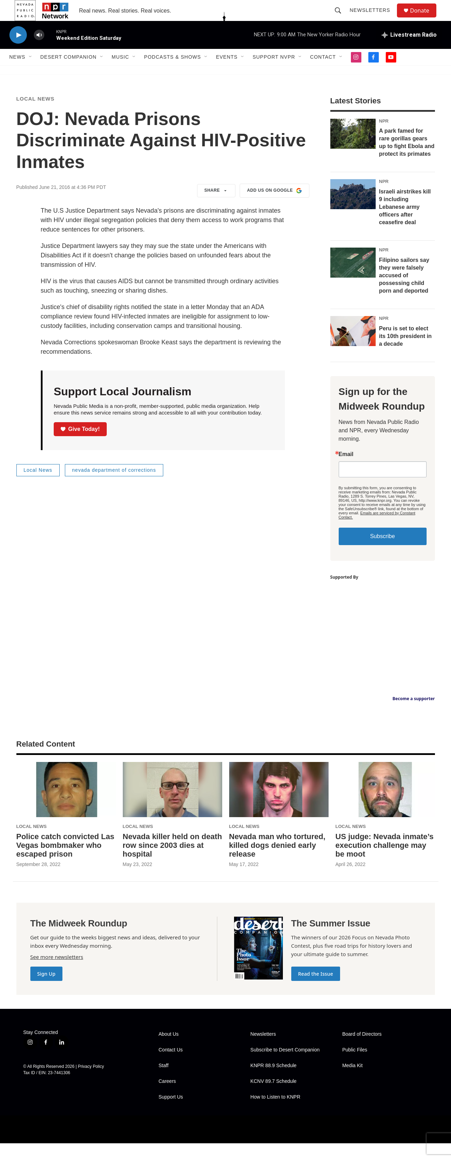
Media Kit (352, 1081)
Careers (167, 1097)
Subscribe (382, 552)
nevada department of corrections (114, 486)
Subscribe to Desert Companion (285, 1065)
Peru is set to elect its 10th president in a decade (405, 351)
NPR (384, 136)
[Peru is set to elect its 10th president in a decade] (353, 347)
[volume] (39, 51)
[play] (18, 51)
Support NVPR (274, 72)
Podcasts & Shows (172, 72)
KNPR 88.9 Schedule (273, 1081)
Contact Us (171, 1065)
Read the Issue (315, 989)
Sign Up (46, 989)
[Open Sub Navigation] (30, 72)
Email (346, 470)
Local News (35, 114)
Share (216, 206)
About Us (169, 1049)
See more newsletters (56, 972)
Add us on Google (274, 206)
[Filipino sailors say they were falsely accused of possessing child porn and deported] (353, 278)
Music (120, 72)
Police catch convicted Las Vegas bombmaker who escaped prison (65, 861)
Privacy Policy (91, 1082)
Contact (323, 72)
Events (227, 72)
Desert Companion (68, 72)
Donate (424, 18)
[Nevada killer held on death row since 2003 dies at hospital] (172, 805)
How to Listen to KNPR (275, 1112)
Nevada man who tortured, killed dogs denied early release (277, 861)
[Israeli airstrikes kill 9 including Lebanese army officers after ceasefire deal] (353, 210)
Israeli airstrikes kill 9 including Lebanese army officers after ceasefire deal (405, 222)
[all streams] (409, 51)
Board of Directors (362, 1049)
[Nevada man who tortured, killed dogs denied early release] (279, 805)
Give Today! (80, 445)
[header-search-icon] (341, 18)
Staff (164, 1081)
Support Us (171, 1112)
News (17, 72)
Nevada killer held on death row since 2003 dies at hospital (172, 861)
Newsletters (373, 18)
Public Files (354, 1065)
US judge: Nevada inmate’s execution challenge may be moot (385, 861)
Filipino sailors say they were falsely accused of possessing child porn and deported (404, 291)
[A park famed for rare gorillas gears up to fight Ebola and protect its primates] (353, 149)
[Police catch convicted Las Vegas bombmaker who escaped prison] (66, 805)
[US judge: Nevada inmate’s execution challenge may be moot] (385, 805)
